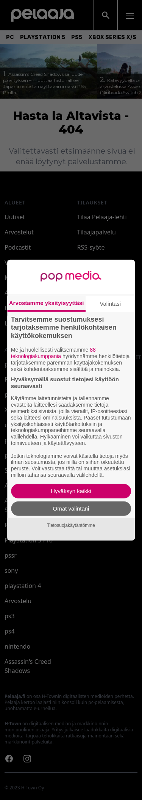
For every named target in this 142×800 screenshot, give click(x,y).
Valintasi (110, 303)
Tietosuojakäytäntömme (71, 525)
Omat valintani (71, 508)
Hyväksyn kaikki (71, 491)
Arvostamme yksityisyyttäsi (46, 302)
